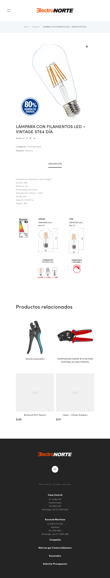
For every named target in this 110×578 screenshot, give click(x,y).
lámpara (29, 151)
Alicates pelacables (35, 359)
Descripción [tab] (55, 164)
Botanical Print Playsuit (35, 415)
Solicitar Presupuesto (55, 564)
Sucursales (55, 556)
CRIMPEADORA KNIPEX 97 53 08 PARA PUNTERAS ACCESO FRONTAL (75, 360)
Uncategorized (34, 147)
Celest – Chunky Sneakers (75, 415)
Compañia (55, 540)
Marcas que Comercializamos (55, 548)
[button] (87, 46)
